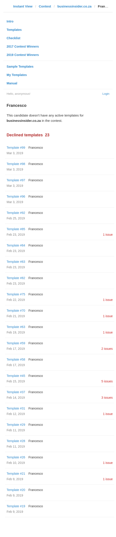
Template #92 (16, 213)
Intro (10, 21)
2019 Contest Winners (23, 55)
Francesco (35, 147)
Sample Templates (20, 66)
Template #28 (16, 441)
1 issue (108, 234)
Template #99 (16, 147)
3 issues (107, 397)
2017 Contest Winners (23, 46)
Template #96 (16, 196)
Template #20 (16, 490)
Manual (12, 83)
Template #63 (16, 327)
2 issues (107, 348)
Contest (45, 6)
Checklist (13, 38)
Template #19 (16, 506)
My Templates (17, 75)
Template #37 (16, 392)
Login (105, 93)
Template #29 (16, 424)
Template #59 (16, 343)
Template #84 (16, 245)
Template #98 (16, 164)
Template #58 (16, 359)
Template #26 (16, 457)
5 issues (107, 381)
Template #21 (16, 473)
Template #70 (16, 310)
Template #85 (16, 229)
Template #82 (16, 278)
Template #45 (16, 376)
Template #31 (16, 408)
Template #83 (16, 261)
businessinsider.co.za (74, 6)
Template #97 (16, 180)
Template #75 (16, 294)
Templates (14, 29)
